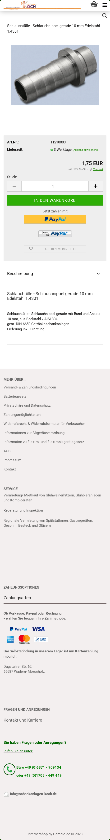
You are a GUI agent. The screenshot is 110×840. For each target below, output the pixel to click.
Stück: (12, 177)
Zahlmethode (55, 618)
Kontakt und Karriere (23, 720)
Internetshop (38, 834)
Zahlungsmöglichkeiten (22, 415)
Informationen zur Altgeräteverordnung (34, 433)
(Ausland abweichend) (86, 149)
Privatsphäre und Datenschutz (27, 405)
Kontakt (10, 469)
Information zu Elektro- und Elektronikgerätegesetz (44, 442)
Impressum (12, 460)
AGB (7, 451)
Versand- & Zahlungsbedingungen (30, 387)
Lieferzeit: (15, 149)
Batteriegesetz (15, 396)
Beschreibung (20, 273)
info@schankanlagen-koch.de (33, 794)
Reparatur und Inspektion (23, 510)
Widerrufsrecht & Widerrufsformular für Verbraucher (44, 424)
